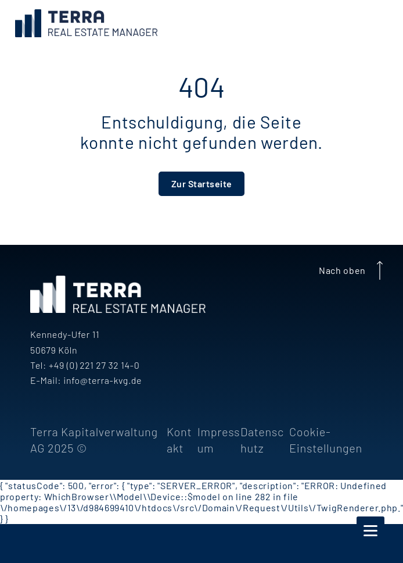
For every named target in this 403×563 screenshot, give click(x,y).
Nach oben (353, 270)
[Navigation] (370, 530)
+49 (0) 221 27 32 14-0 (94, 364)
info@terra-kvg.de (102, 380)
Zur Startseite (201, 183)
